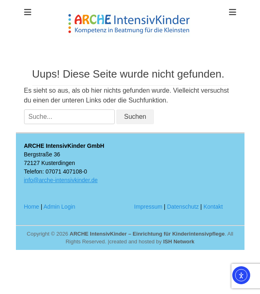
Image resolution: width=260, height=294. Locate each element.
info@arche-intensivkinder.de (61, 180)
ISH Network (179, 241)
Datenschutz (183, 206)
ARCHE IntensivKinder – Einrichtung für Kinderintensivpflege (147, 234)
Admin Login (60, 206)
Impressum (148, 206)
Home (31, 206)
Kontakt (212, 206)
